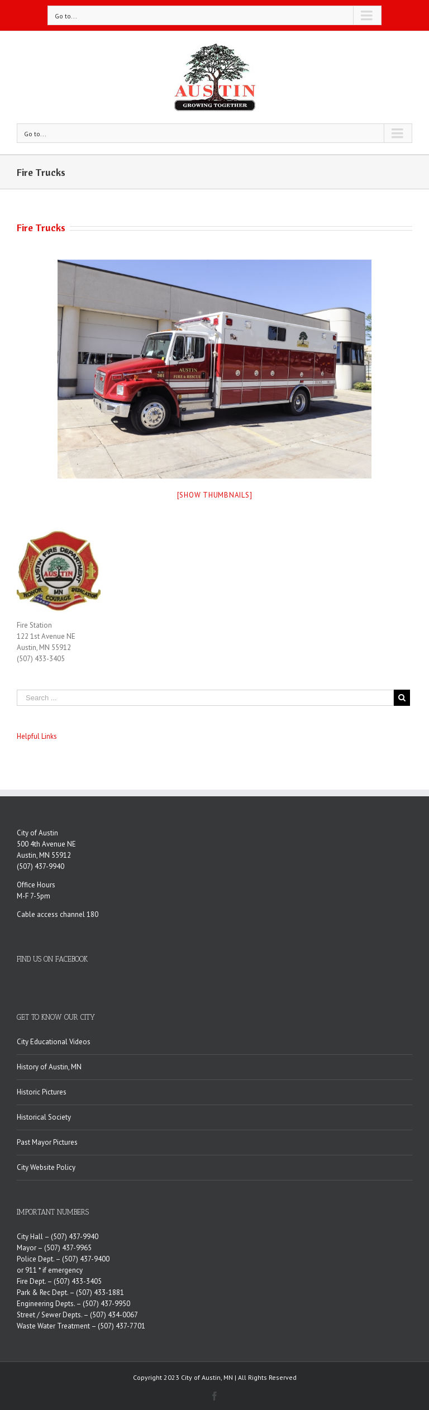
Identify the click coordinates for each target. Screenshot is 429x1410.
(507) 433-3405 (78, 1281)
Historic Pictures (41, 1092)
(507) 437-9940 (40, 866)
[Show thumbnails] (214, 495)
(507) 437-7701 (121, 1326)
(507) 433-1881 (100, 1292)
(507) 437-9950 (106, 1303)
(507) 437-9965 (68, 1248)
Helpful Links (37, 736)
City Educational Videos (53, 1041)
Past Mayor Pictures (47, 1142)
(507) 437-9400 (85, 1259)
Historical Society (44, 1117)
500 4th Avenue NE (46, 844)
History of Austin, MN (49, 1067)
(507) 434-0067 (114, 1315)
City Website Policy (46, 1167)
